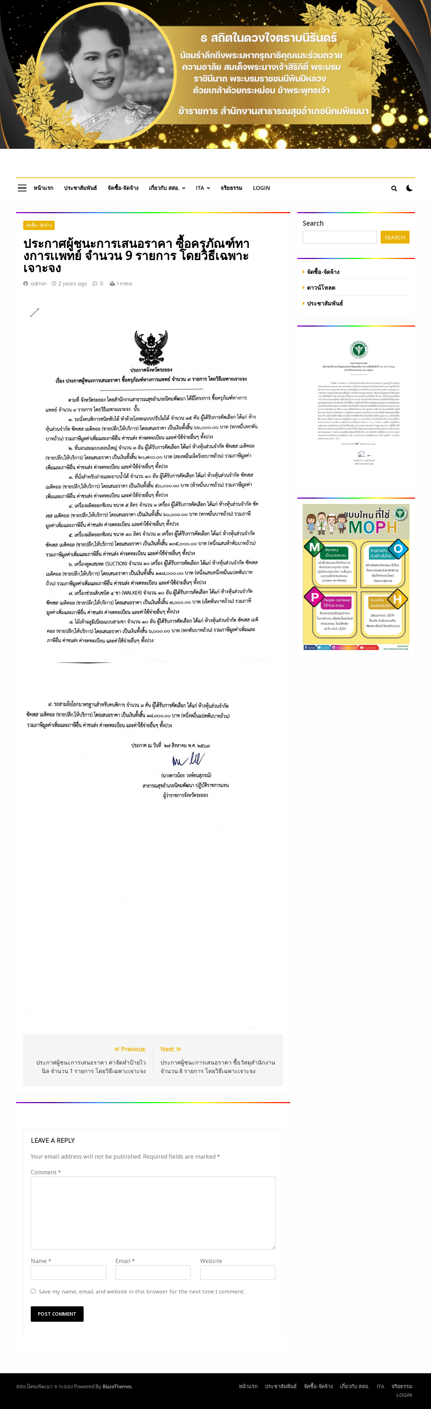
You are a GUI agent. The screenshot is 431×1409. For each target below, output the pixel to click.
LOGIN (261, 187)
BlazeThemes (117, 1386)
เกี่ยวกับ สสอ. (164, 187)
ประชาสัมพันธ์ (80, 187)
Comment (46, 1172)
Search (313, 223)
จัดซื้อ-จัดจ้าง (123, 187)
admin (39, 283)
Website (211, 1261)
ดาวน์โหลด (321, 287)
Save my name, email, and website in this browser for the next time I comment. (141, 1291)
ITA (200, 187)
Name (41, 1261)
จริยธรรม (231, 187)
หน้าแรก (43, 187)
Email (125, 1261)
